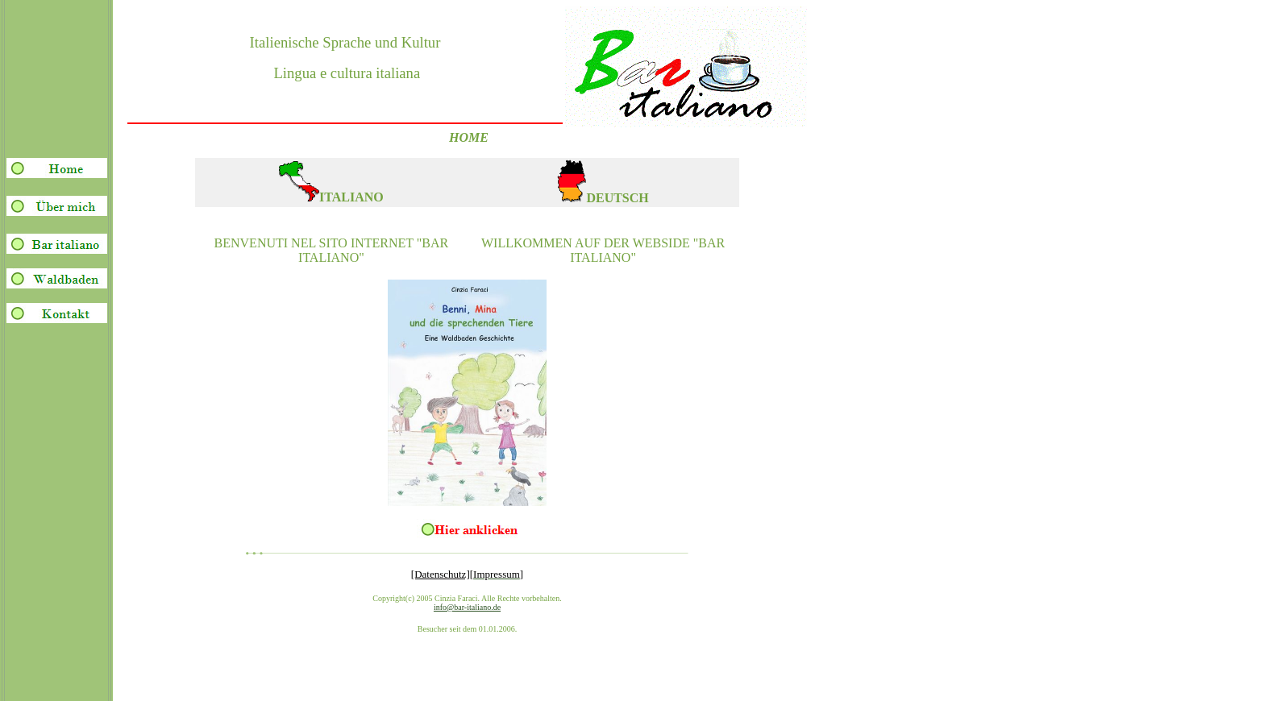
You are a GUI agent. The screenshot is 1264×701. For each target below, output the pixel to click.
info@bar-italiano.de (467, 607)
